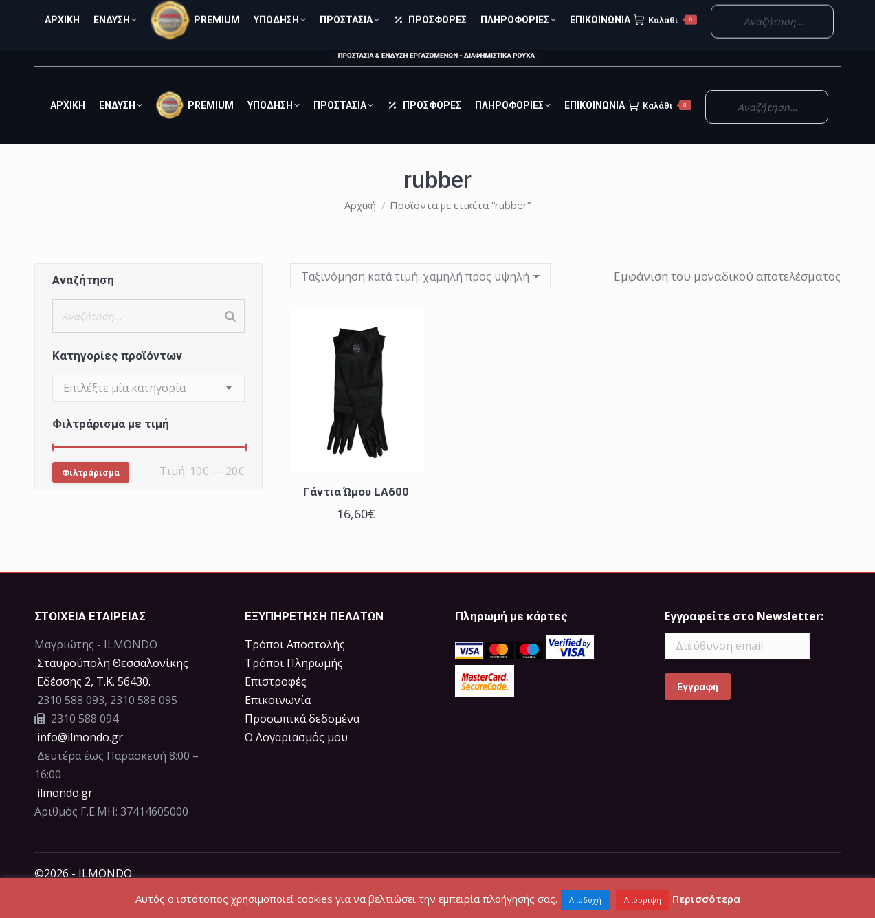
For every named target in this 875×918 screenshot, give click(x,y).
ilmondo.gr (63, 817)
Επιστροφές (276, 706)
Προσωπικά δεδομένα (302, 743)
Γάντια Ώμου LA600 (356, 516)
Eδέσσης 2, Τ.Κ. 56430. (94, 706)
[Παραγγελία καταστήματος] (420, 301)
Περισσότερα (706, 899)
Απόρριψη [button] (642, 900)
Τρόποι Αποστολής (295, 669)
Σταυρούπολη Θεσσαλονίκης (112, 687)
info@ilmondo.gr (80, 761)
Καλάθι (659, 129)
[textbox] (124, 413)
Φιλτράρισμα (91, 497)
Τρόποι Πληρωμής (294, 687)
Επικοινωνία (278, 724)
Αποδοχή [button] (585, 900)
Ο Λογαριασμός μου (763, 13)
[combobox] (148, 413)
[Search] (230, 341)
